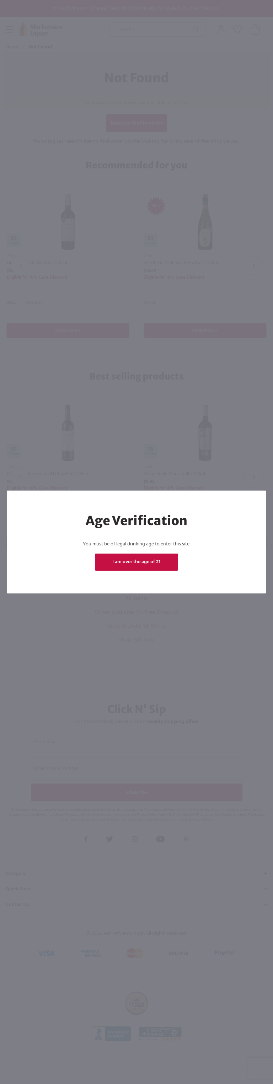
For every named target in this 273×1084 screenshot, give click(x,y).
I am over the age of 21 (137, 562)
